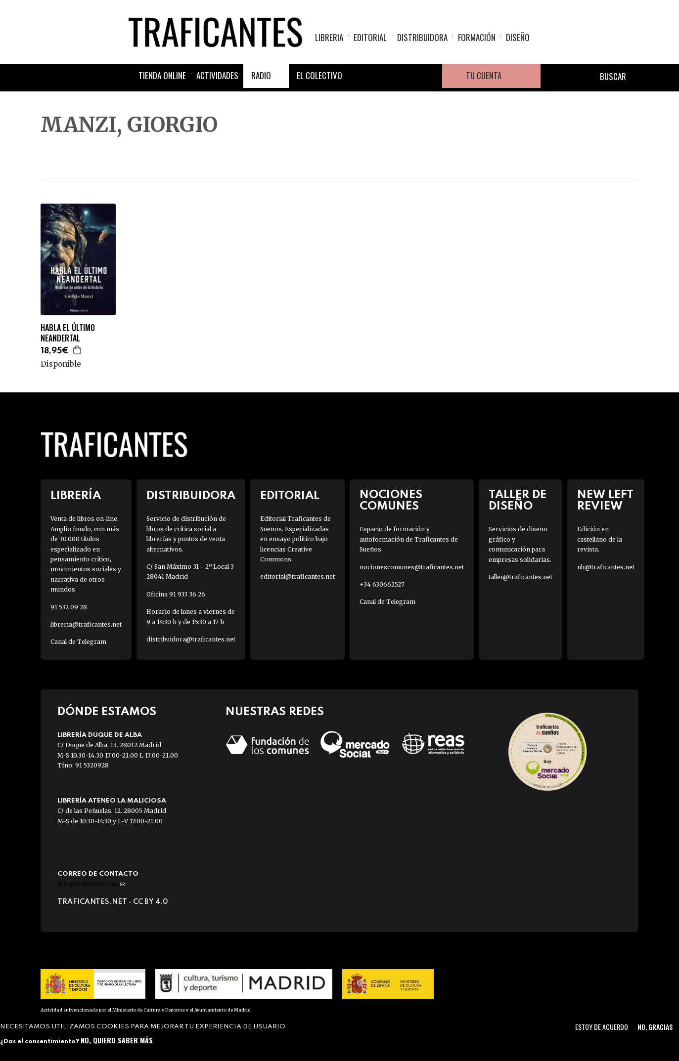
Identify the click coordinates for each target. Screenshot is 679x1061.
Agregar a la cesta (77, 349)
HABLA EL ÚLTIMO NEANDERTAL (68, 333)
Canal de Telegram (78, 641)
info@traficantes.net (91, 884)
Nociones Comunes (391, 500)
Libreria (329, 37)
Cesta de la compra (524, 76)
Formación (477, 37)
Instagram (406, 76)
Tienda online (162, 75)
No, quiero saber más (117, 1040)
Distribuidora (422, 37)
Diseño (518, 37)
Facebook (359, 76)
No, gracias (655, 1026)
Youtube (430, 76)
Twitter (383, 76)
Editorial (370, 37)
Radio (261, 75)
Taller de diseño (517, 500)
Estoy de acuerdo (601, 1026)
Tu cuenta (483, 75)
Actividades (217, 75)
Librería (75, 496)
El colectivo (319, 75)
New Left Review (605, 500)
